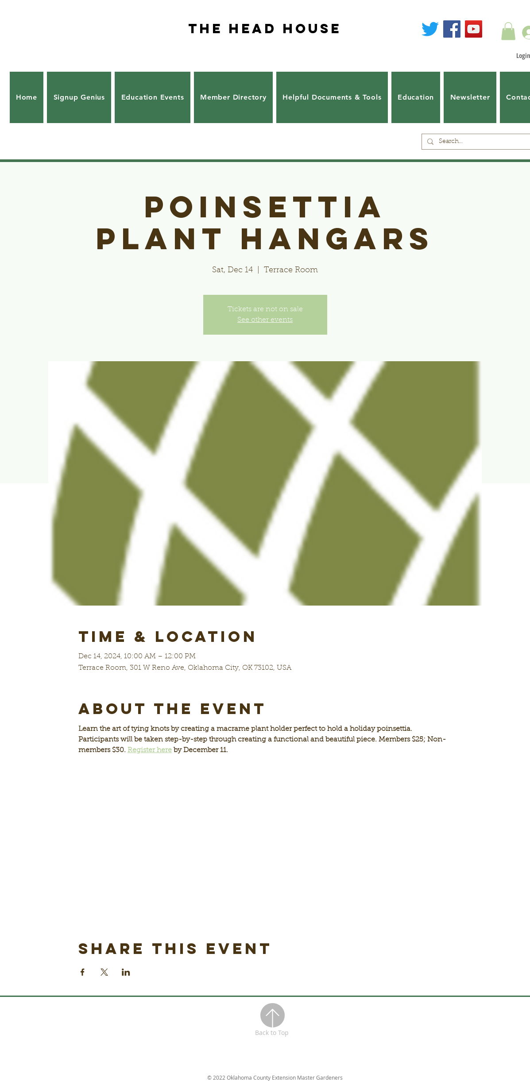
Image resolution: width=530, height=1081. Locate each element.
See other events (265, 320)
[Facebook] (451, 29)
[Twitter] (430, 29)
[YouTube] (473, 29)
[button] (508, 31)
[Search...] (484, 141)
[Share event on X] (104, 972)
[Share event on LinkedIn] (126, 972)
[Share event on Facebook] (82, 972)
